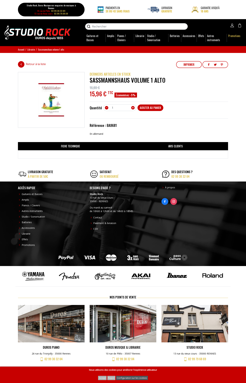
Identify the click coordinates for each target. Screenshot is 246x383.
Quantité (96, 107)
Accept (102, 377)
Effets (201, 36)
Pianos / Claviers (121, 38)
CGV (95, 228)
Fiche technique (70, 146)
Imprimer (188, 64)
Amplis (110, 36)
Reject (111, 377)
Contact (97, 217)
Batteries (175, 36)
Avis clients (175, 146)
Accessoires (189, 36)
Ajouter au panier (150, 108)
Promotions (234, 36)
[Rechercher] (136, 26)
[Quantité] (120, 108)
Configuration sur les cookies (132, 377)
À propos (170, 187)
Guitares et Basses (92, 38)
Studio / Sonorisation (153, 38)
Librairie (139, 36)
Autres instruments (213, 38)
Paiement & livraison (104, 223)
